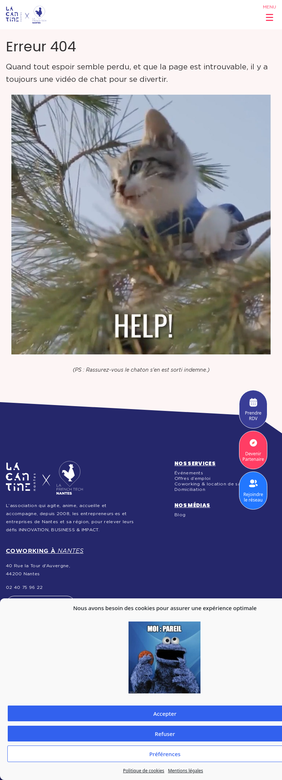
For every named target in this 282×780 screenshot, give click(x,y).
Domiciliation (189, 489)
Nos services (195, 463)
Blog (179, 515)
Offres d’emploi (192, 478)
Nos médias (192, 505)
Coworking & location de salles (211, 484)
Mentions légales (185, 771)
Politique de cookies (143, 771)
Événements (188, 473)
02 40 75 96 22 (24, 587)
